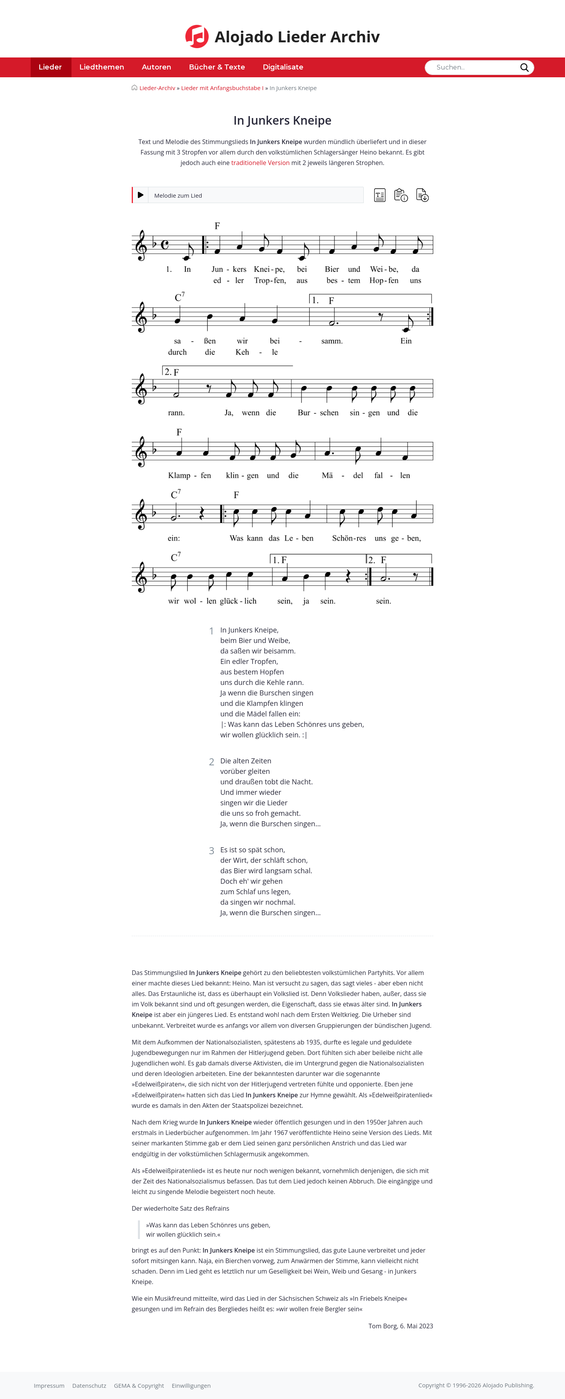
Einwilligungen (191, 1385)
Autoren (156, 67)
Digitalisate (283, 67)
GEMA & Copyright (139, 1385)
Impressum (49, 1385)
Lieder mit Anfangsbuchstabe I (222, 88)
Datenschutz (89, 1385)
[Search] (479, 67)
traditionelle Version (260, 162)
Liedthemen (101, 67)
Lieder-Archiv (157, 88)
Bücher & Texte (217, 67)
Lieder (50, 67)
